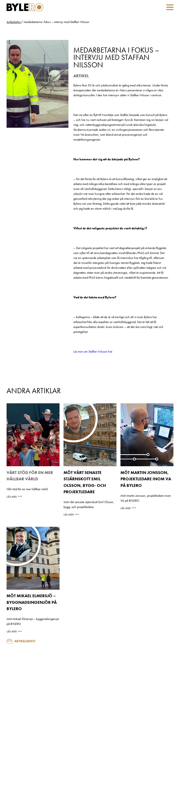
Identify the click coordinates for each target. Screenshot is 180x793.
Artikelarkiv (14, 22)
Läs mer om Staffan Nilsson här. (93, 351)
